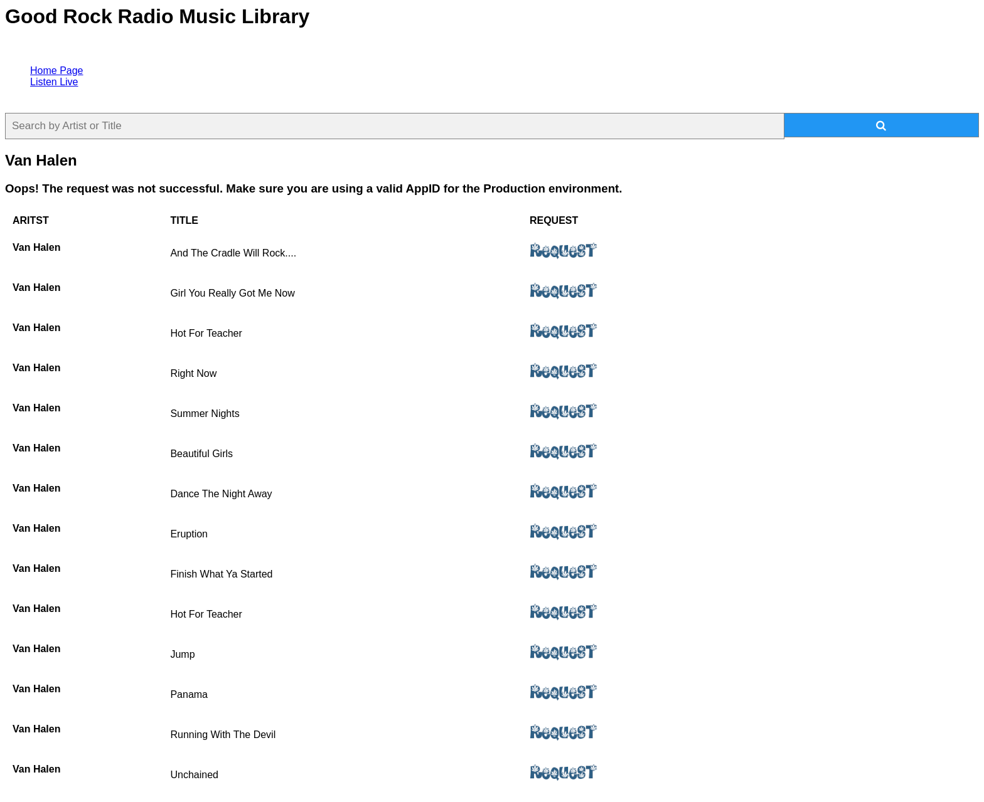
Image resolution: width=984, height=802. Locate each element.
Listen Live (54, 82)
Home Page (56, 70)
